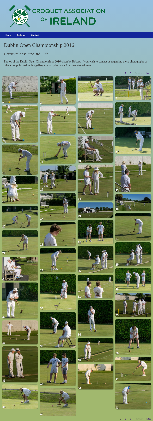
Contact (35, 35)
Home (8, 35)
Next (149, 73)
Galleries (21, 35)
